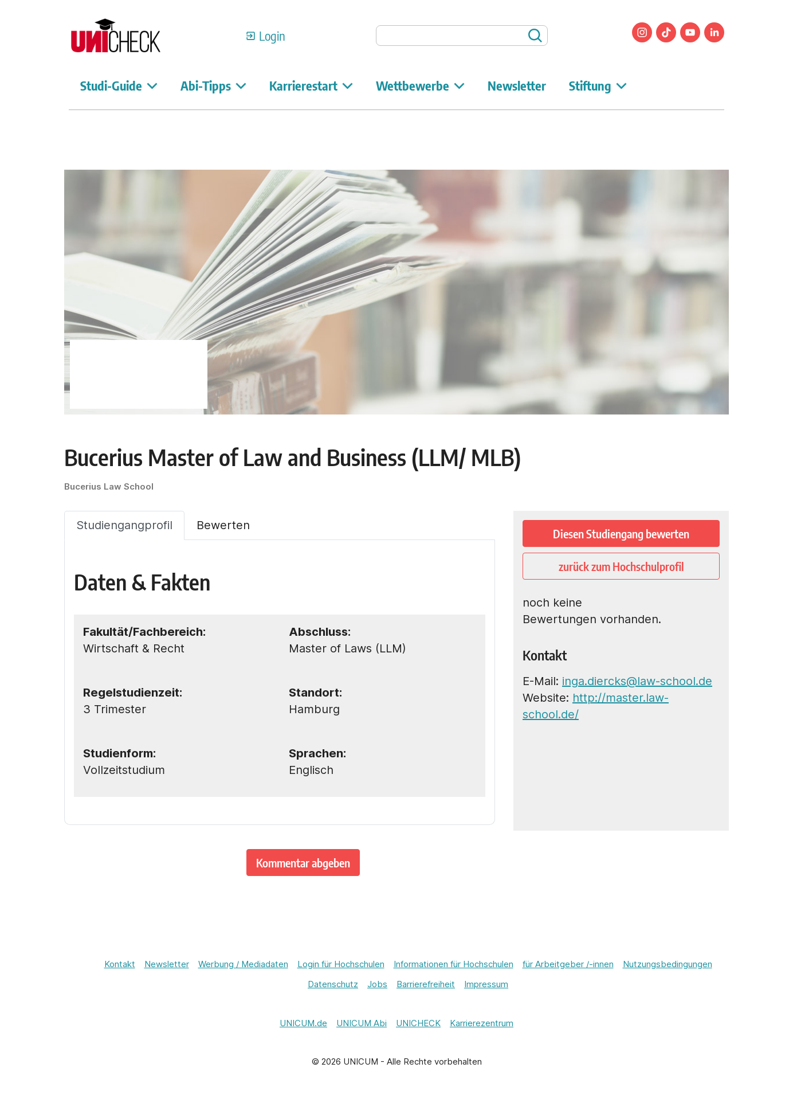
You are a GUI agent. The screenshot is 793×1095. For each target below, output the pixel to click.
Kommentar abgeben (303, 862)
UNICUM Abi (361, 1023)
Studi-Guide (119, 85)
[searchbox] (462, 35)
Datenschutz (333, 984)
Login (272, 36)
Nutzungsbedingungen (667, 964)
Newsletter (517, 85)
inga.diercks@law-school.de (637, 681)
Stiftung (598, 85)
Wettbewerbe (420, 85)
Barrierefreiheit (425, 984)
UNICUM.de (303, 1023)
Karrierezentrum (481, 1023)
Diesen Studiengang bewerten (621, 533)
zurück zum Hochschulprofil (621, 566)
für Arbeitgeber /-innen (568, 964)
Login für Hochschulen (340, 964)
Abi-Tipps (213, 85)
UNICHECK (418, 1023)
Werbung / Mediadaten (243, 964)
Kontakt (119, 964)
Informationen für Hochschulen (453, 964)
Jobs (377, 984)
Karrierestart (311, 85)
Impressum (486, 984)
